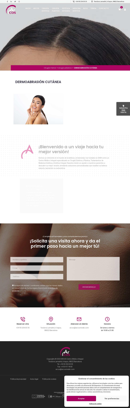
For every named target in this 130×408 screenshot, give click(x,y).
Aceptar (81, 399)
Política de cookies (95, 404)
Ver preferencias (112, 399)
